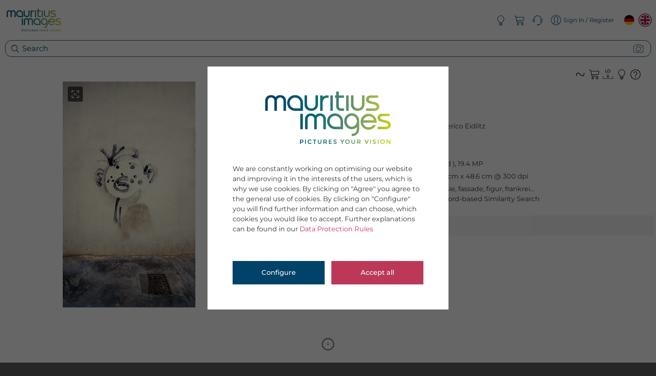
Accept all (377, 272)
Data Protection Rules (336, 229)
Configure (278, 272)
